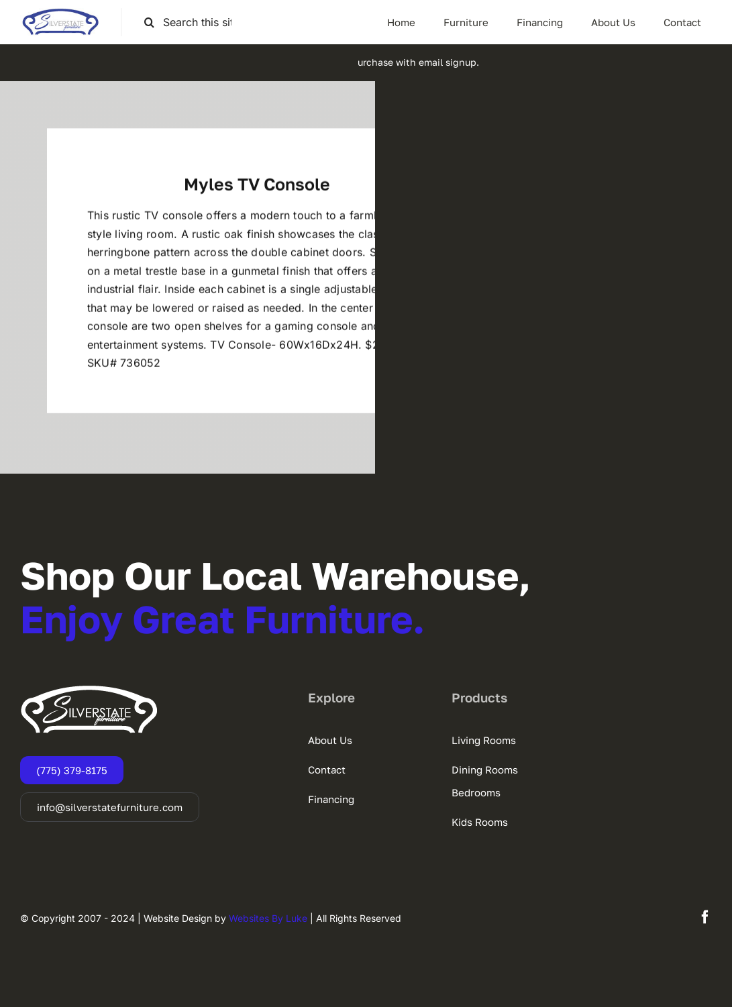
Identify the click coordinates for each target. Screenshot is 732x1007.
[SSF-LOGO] (60, 13)
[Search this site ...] (193, 22)
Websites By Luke (268, 918)
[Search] (149, 22)
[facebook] (705, 917)
